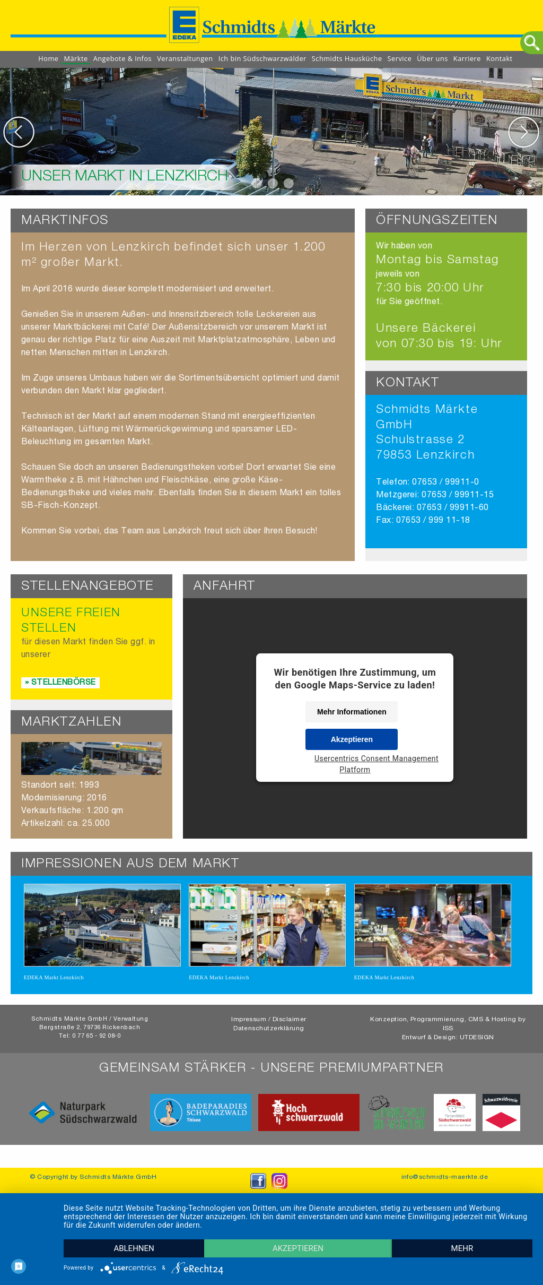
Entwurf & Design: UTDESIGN (448, 1045)
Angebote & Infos (122, 58)
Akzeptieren (352, 739)
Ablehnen (133, 1248)
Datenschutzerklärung (268, 1036)
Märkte (75, 58)
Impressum (248, 1027)
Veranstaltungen (185, 58)
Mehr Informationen (352, 712)
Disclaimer (289, 1027)
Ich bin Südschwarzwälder (262, 58)
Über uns (432, 58)
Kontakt (499, 58)
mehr (462, 1248)
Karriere (467, 58)
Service (400, 58)
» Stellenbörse (60, 683)
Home (48, 58)
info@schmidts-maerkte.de (444, 1184)
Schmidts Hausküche (347, 58)
